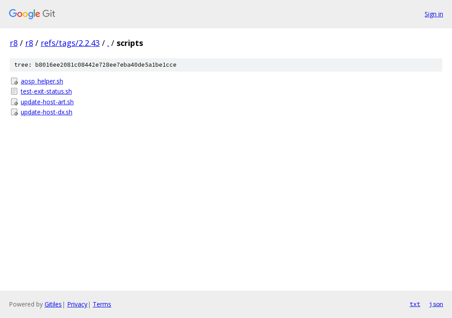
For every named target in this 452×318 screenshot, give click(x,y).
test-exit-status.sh (46, 91)
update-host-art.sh (47, 102)
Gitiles (53, 304)
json (436, 304)
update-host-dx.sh (46, 112)
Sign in (434, 14)
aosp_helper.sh (42, 81)
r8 (14, 43)
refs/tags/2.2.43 (70, 43)
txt (415, 304)
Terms (102, 304)
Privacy (77, 304)
